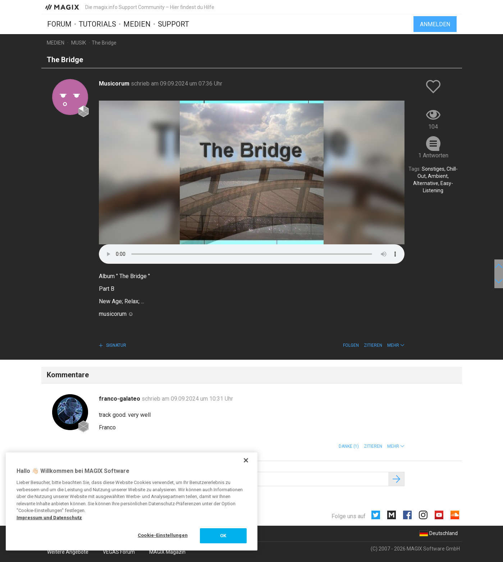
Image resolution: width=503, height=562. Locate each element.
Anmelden (435, 24)
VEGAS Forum (119, 552)
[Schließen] (246, 460)
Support (173, 24)
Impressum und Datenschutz (49, 517)
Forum (59, 24)
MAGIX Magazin (167, 552)
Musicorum (115, 83)
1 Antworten (433, 155)
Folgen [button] (351, 345)
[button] (395, 345)
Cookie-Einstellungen (163, 535)
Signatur (115, 345)
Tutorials (97, 24)
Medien (137, 24)
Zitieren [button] (373, 345)
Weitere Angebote (67, 552)
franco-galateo (120, 398)
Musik (78, 43)
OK (223, 535)
